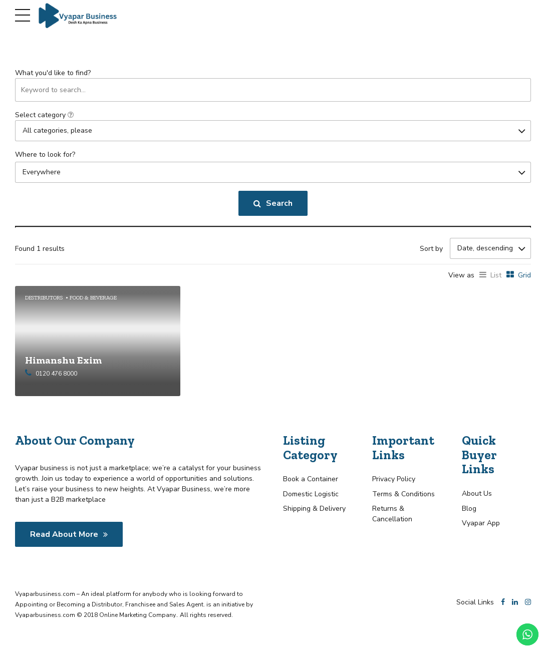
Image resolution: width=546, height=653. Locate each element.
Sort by (431, 248)
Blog (469, 508)
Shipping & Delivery (314, 508)
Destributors (44, 297)
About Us (477, 493)
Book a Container (310, 479)
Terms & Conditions (403, 493)
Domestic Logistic (311, 493)
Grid (524, 275)
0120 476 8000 (56, 373)
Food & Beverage (93, 297)
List (495, 275)
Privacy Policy (393, 479)
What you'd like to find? (53, 73)
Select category (44, 115)
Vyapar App (481, 522)
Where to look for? (45, 154)
